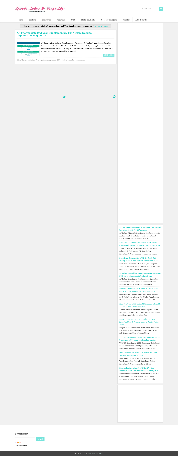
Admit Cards (141, 20)
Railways (61, 20)
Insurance (46, 20)
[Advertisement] (65, 79)
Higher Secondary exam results (73, 60)
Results (126, 20)
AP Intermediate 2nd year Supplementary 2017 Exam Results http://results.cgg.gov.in (54, 34)
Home (20, 20)
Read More (108, 55)
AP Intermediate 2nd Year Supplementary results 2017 (40, 60)
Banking (32, 20)
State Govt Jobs (88, 20)
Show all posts (101, 26)
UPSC (73, 20)
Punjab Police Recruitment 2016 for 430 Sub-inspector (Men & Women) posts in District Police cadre (139, 322)
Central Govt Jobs (109, 20)
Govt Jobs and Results (96, 453)
